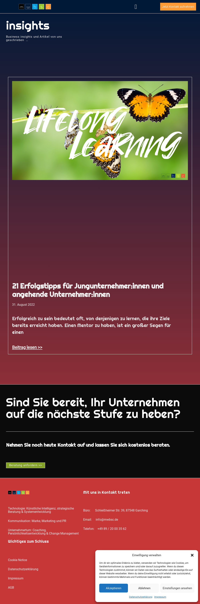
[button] (192, 555)
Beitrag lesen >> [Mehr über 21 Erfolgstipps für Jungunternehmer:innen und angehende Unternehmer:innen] (27, 347)
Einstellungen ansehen (177, 588)
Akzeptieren (113, 588)
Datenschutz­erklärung (140, 597)
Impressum (160, 597)
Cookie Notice (17, 560)
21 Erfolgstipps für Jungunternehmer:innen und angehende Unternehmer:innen (87, 290)
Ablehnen (144, 588)
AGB (11, 587)
